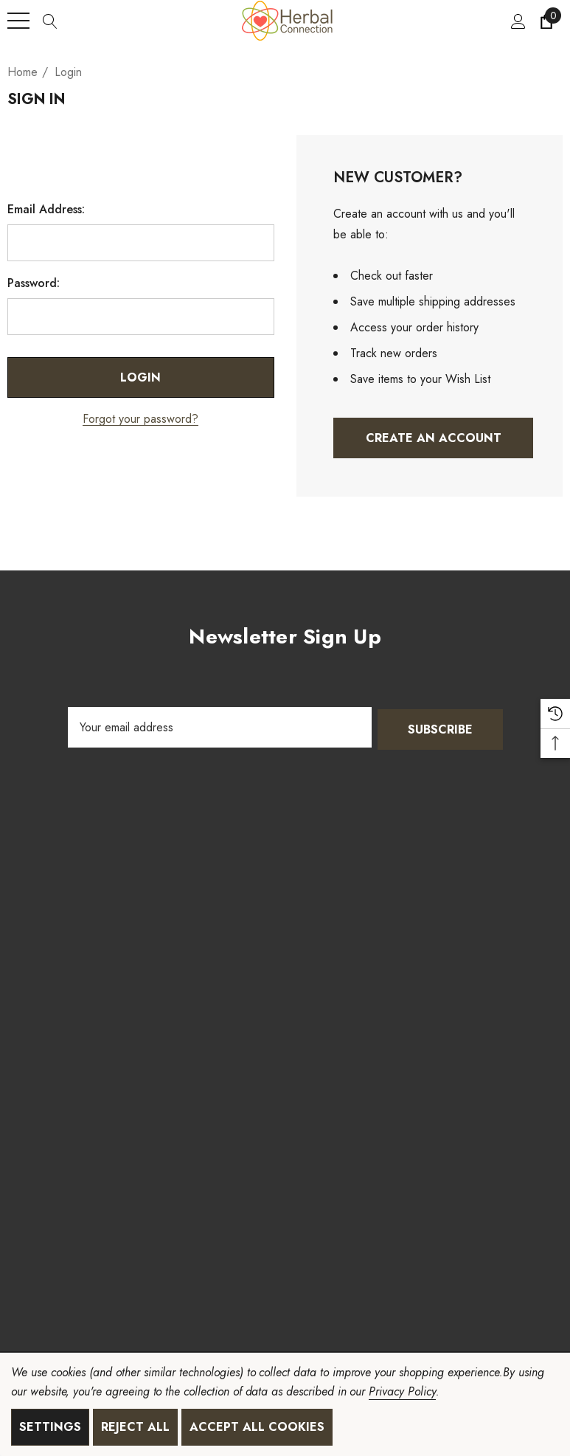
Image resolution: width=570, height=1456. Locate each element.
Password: (33, 283)
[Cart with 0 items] (545, 20)
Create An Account (433, 437)
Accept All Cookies (257, 1426)
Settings (50, 1426)
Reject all (135, 1426)
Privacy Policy (402, 1391)
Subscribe (440, 727)
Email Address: (46, 209)
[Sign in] (517, 20)
